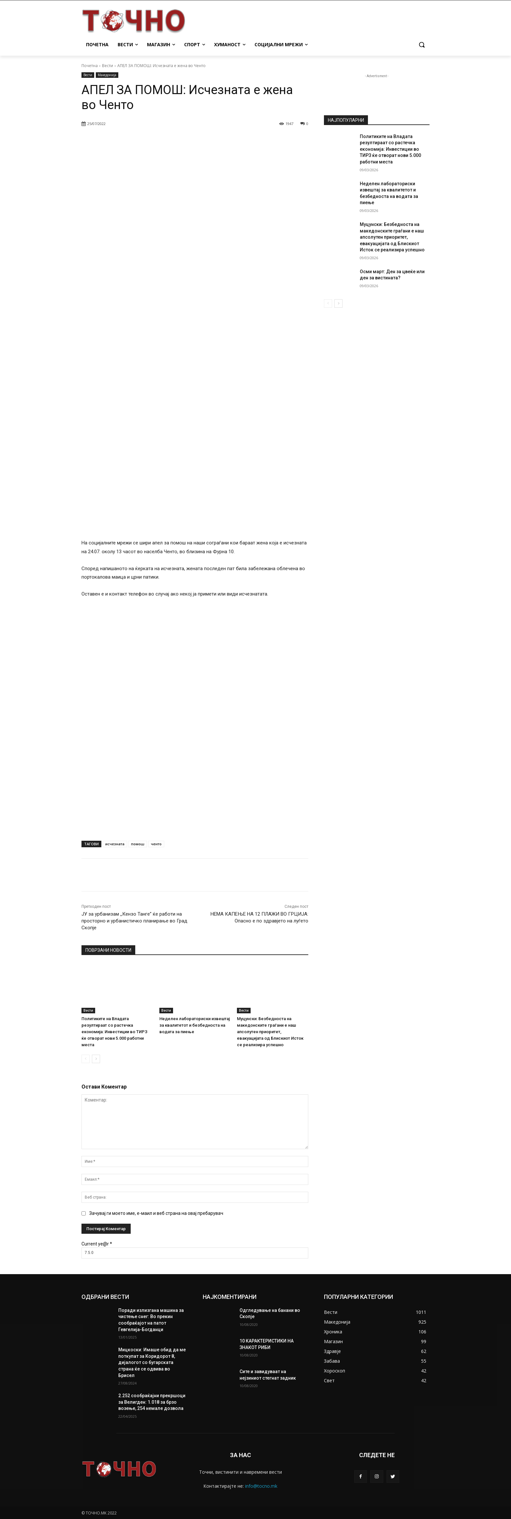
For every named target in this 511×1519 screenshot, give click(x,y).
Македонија (107, 75)
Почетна (89, 65)
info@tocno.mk (261, 1486)
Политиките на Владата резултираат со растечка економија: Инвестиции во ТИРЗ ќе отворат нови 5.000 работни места (114, 1031)
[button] (422, 44)
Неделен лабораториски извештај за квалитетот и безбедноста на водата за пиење (194, 1025)
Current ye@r (96, 1243)
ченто (156, 843)
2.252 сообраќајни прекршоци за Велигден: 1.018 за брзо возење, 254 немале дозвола (151, 1402)
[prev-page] (85, 1059)
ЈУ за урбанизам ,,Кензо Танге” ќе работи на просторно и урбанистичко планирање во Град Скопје (134, 921)
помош (137, 843)
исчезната (114, 843)
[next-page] (96, 1059)
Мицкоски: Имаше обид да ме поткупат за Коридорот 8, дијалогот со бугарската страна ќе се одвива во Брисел (152, 1362)
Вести (107, 65)
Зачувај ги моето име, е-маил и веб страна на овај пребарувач (156, 1213)
